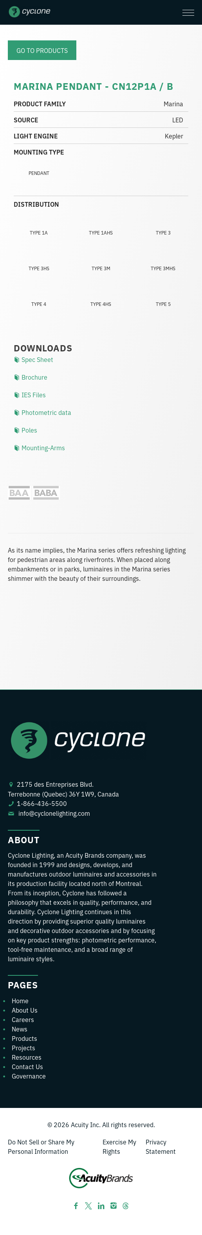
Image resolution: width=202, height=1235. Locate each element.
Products (24, 1038)
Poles (25, 430)
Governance (29, 1075)
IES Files (30, 394)
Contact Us (27, 1066)
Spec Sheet (33, 359)
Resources (26, 1057)
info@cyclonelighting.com (54, 813)
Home (20, 1000)
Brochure (30, 377)
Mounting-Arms (39, 447)
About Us (25, 1010)
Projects (23, 1047)
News (19, 1028)
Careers (23, 1019)
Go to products (42, 50)
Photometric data (42, 412)
